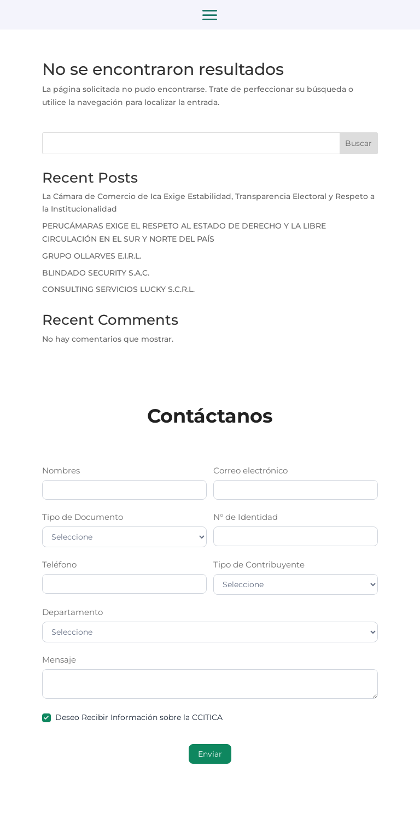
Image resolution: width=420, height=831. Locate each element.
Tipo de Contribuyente (259, 564)
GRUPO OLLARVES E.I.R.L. (91, 256)
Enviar (210, 754)
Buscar (358, 143)
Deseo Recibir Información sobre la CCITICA (132, 717)
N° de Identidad (245, 517)
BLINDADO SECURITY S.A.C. (95, 273)
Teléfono (59, 564)
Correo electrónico (250, 470)
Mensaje (59, 659)
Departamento (72, 612)
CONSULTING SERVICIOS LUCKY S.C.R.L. (118, 289)
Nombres (61, 470)
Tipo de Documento (82, 517)
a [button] (209, 16)
